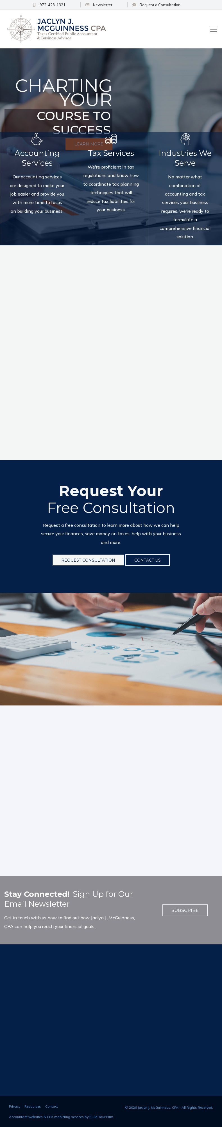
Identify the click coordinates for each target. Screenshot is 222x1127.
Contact (51, 1106)
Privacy (14, 1106)
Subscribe (185, 909)
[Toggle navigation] (213, 29)
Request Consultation (88, 559)
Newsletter (103, 5)
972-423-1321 (62, 5)
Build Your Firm (101, 1116)
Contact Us (147, 559)
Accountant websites (26, 1116)
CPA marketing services (65, 1116)
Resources (32, 1106)
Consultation (152, 5)
